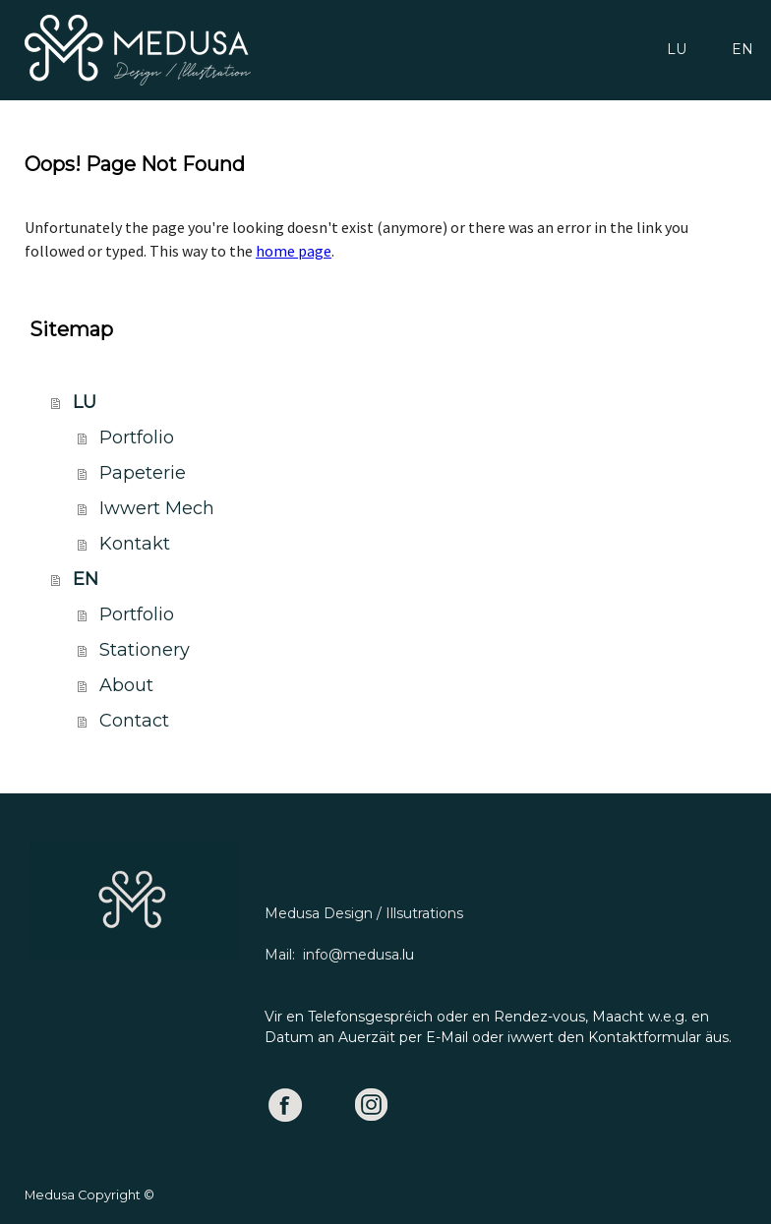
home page (293, 251)
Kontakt (134, 543)
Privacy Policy (68, 1175)
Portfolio (136, 437)
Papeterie (142, 473)
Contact (134, 720)
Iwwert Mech (156, 508)
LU (676, 49)
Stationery (144, 650)
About (126, 685)
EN (742, 49)
